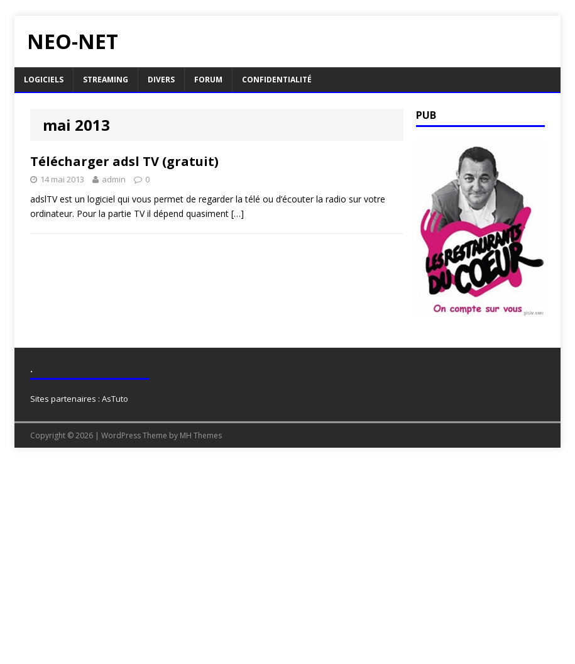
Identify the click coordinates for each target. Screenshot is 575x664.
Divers (161, 79)
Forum (208, 79)
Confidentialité (277, 79)
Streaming (105, 79)
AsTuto (115, 398)
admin (114, 179)
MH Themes (201, 435)
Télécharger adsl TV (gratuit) (124, 161)
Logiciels (43, 79)
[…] (237, 213)
